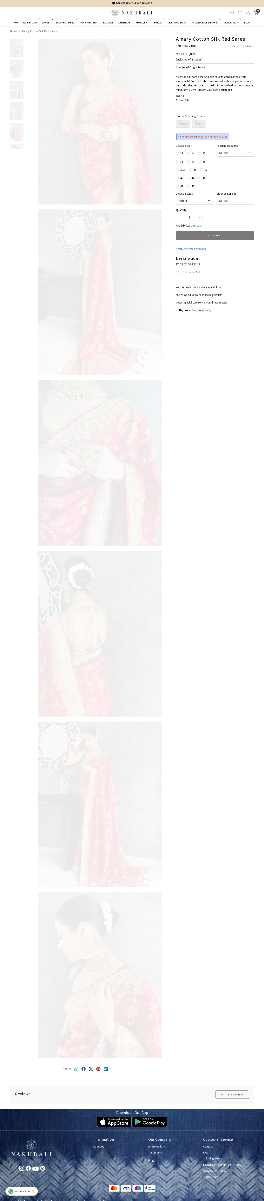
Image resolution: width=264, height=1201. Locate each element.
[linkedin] (106, 1069)
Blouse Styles (185, 193)
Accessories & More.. (206, 22)
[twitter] (91, 1069)
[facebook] (83, 1069)
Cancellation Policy (214, 1170)
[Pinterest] (42, 1169)
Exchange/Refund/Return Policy (222, 1164)
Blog (247, 22)
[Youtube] (35, 1169)
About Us (98, 1146)
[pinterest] (98, 1069)
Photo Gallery (156, 1146)
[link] (232, 12)
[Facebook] (28, 1169)
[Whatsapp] (76, 1069)
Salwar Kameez (66, 22)
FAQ (205, 1152)
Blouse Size (184, 146)
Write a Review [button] (232, 1094)
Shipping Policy (212, 1158)
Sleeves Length (226, 193)
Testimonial (155, 1152)
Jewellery (143, 22)
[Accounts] (248, 12)
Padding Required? (229, 146)
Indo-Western (89, 22)
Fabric (180, 96)
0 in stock (196, 225)
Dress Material (176, 22)
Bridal (159, 22)
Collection (232, 22)
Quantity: (181, 210)
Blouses (108, 22)
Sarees (47, 22)
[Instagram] (21, 1169)
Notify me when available (191, 249)
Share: (67, 1069)
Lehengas (124, 22)
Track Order (210, 1177)
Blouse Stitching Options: (191, 116)
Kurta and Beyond (26, 22)
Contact (208, 1146)
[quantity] (189, 217)
